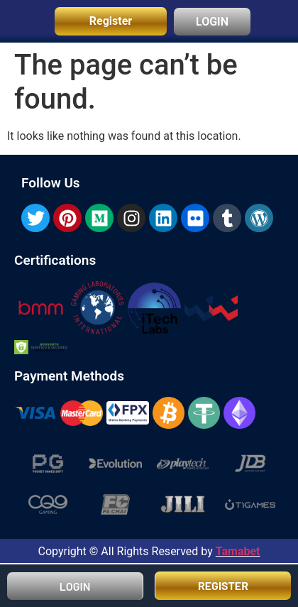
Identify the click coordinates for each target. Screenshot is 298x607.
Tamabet (238, 551)
